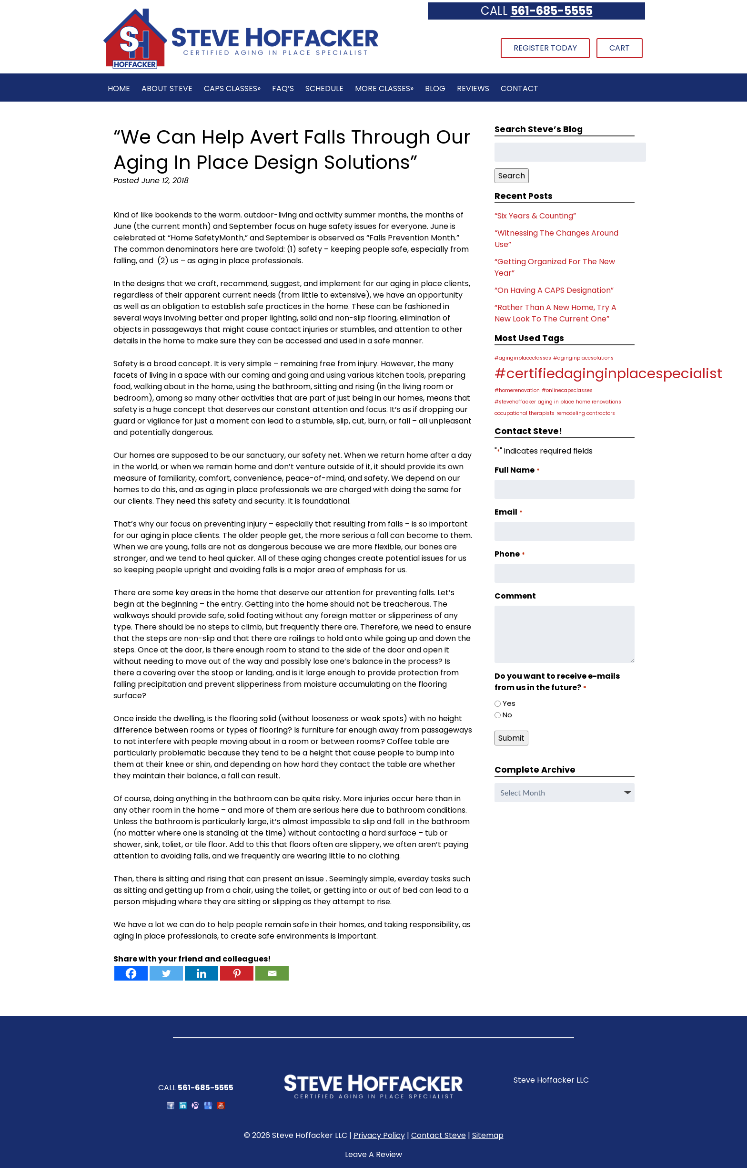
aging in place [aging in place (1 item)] (556, 401)
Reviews (473, 88)
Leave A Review (373, 1154)
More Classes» (384, 88)
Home (119, 88)
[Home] (240, 67)
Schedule (324, 88)
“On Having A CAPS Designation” (554, 290)
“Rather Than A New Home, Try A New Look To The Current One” (555, 313)
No (507, 715)
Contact (519, 88)
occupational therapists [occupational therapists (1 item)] (525, 413)
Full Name (517, 470)
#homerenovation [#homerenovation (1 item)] (517, 390)
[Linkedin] (201, 973)
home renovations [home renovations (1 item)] (598, 401)
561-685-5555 (552, 11)
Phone (510, 553)
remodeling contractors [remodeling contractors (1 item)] (585, 413)
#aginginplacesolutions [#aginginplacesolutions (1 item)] (583, 358)
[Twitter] (166, 973)
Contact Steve (438, 1135)
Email (508, 511)
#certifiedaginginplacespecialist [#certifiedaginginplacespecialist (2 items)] (608, 373)
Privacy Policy (379, 1135)
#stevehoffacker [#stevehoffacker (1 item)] (515, 401)
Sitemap (488, 1135)
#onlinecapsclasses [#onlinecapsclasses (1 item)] (567, 390)
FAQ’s (283, 88)
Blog (435, 88)
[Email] (272, 973)
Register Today (545, 47)
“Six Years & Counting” (535, 215)
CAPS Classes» (232, 88)
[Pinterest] (236, 973)
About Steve (166, 88)
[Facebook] (131, 973)
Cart (619, 47)
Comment (515, 595)
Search (511, 175)
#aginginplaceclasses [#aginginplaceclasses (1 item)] (523, 358)
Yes (509, 703)
